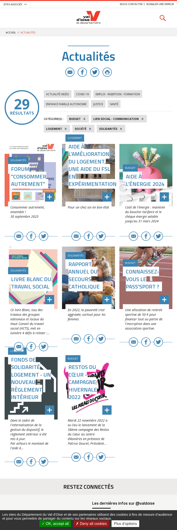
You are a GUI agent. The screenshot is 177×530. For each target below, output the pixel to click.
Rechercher (162, 18)
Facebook (82, 72)
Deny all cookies (91, 524)
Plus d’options (125, 524)
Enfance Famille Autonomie (66, 104)
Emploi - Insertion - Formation (118, 94)
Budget (75, 119)
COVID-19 (82, 94)
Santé (114, 104)
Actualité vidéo (57, 94)
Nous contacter (131, 4)
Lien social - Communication (116, 119)
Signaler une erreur (160, 4)
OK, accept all (55, 524)
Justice (98, 104)
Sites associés (12, 4)
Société (80, 129)
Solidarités (108, 129)
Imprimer (107, 72)
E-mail (69, 72)
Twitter (94, 72)
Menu (14, 18)
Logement (54, 129)
